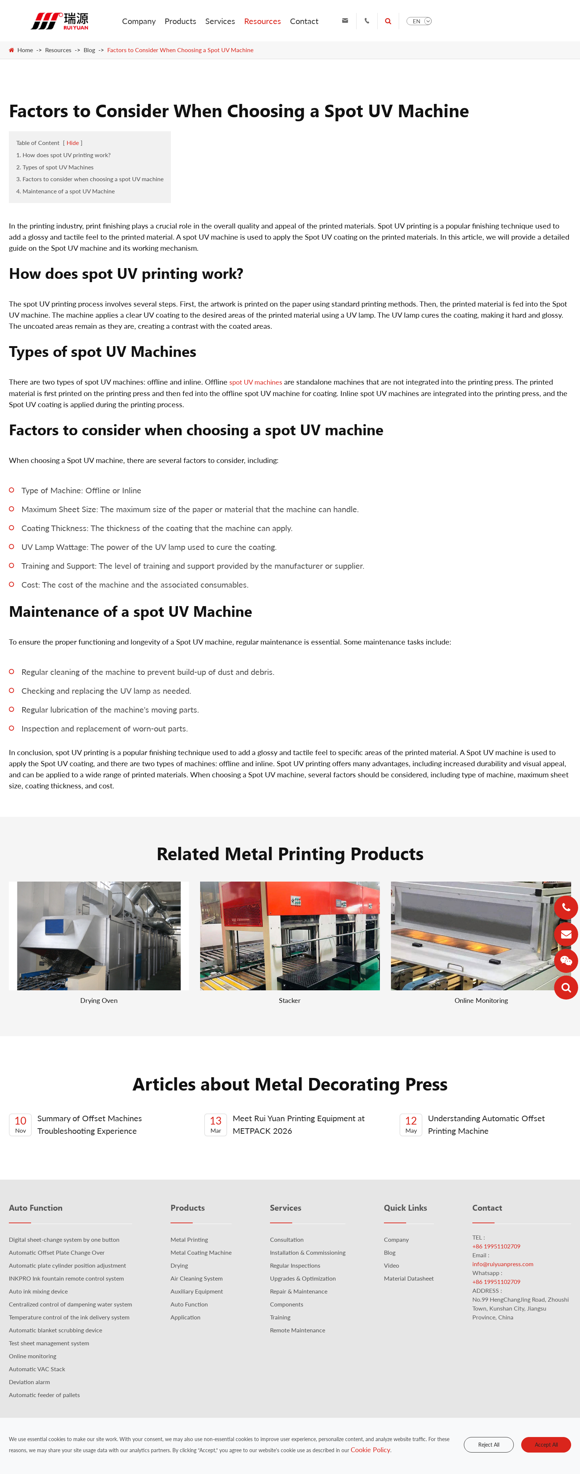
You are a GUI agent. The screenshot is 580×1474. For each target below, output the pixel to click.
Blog (89, 49)
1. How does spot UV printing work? (63, 154)
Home (25, 49)
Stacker (290, 1000)
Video (391, 1265)
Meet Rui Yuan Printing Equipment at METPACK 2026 (284, 1124)
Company (139, 21)
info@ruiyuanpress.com (502, 1263)
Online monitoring (32, 1355)
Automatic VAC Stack (37, 1368)
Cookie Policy (370, 1450)
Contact (304, 21)
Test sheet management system (49, 1342)
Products (180, 21)
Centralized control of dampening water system (70, 1304)
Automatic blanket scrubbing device (55, 1329)
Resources (262, 21)
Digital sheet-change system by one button (64, 1239)
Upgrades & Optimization (303, 1278)
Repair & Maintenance (298, 1291)
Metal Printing (189, 1239)
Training (280, 1317)
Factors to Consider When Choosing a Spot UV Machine (180, 49)
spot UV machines (255, 382)
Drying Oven (99, 1000)
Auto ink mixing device (38, 1291)
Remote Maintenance (297, 1329)
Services (220, 21)
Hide (73, 142)
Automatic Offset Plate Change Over (57, 1252)
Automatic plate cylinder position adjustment (67, 1265)
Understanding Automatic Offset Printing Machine (472, 1124)
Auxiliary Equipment (197, 1291)
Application (185, 1317)
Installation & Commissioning (307, 1252)
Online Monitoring (481, 1000)
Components (286, 1304)
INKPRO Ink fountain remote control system (66, 1278)
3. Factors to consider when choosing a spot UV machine (89, 178)
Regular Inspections (295, 1265)
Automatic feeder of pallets (44, 1394)
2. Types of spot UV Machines (55, 166)
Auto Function (36, 1207)
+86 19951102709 (496, 1246)
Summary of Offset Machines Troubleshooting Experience (75, 1124)
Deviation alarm (29, 1381)
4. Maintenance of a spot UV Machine (65, 191)
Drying (179, 1265)
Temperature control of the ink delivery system (69, 1317)
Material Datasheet (409, 1278)
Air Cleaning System (197, 1278)
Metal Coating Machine (201, 1252)
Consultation (287, 1239)
